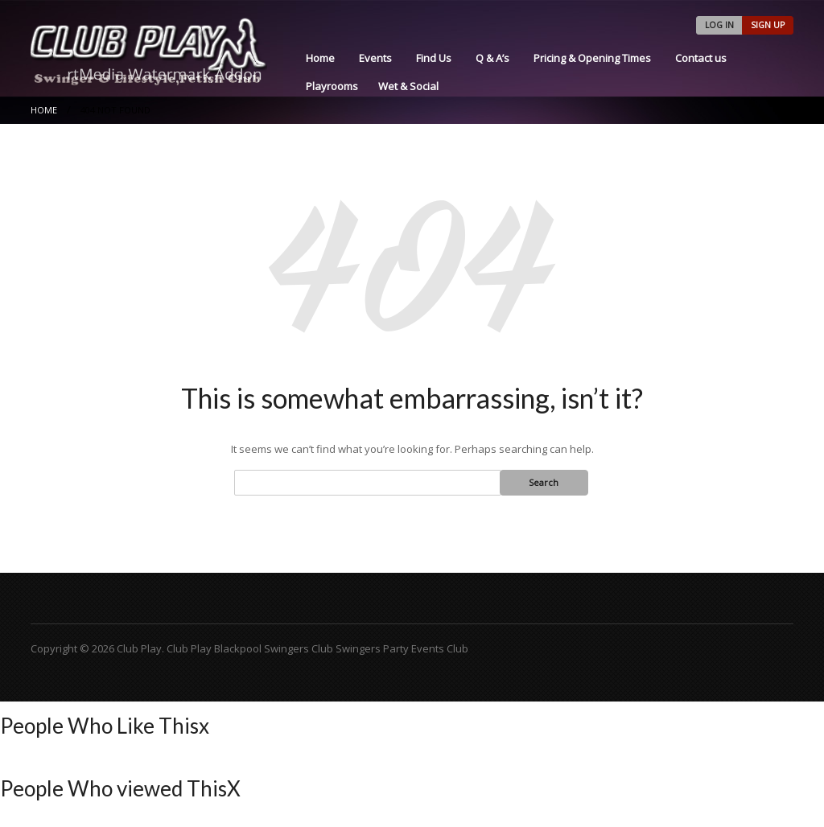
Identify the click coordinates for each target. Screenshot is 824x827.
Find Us (433, 58)
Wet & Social (408, 86)
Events (375, 58)
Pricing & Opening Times (592, 58)
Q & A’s (492, 58)
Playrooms (332, 86)
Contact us (701, 58)
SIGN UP (768, 25)
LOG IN (719, 25)
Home (320, 58)
